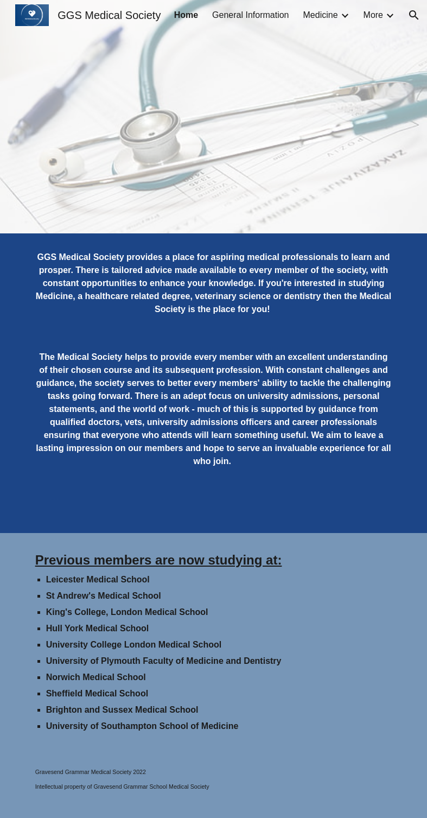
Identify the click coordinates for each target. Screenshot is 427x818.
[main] (214, 283)
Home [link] (186, 15)
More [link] (373, 15)
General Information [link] (250, 15)
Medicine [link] (320, 15)
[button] (414, 15)
